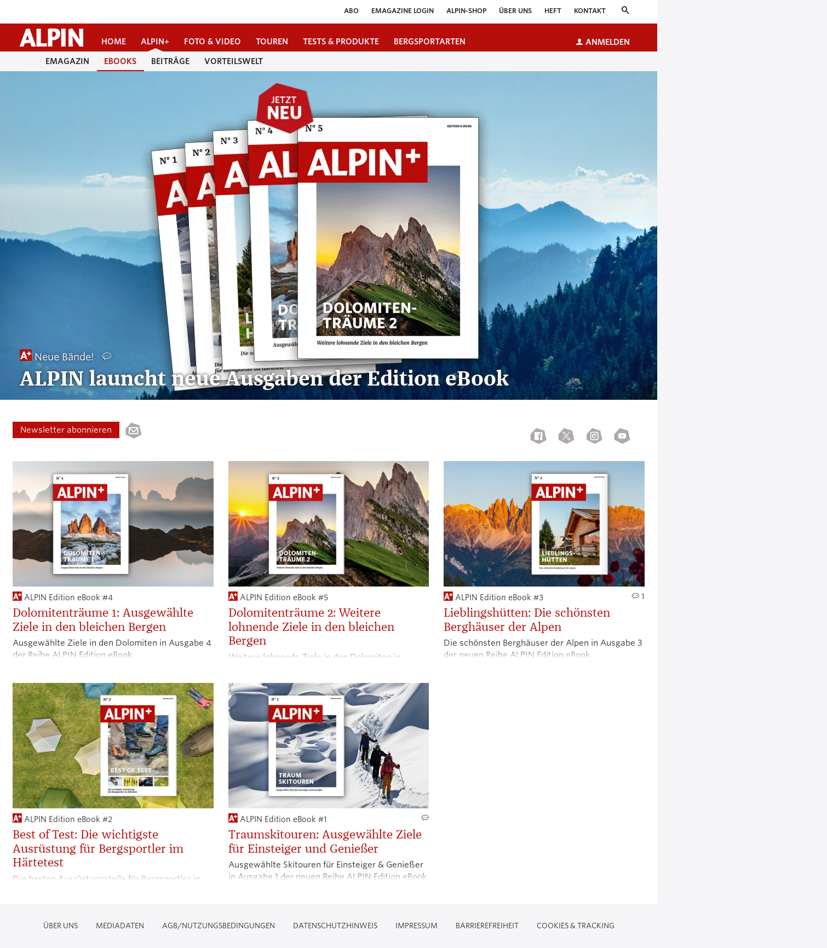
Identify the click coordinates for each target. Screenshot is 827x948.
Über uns (515, 11)
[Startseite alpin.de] (51, 37)
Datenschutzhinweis (335, 926)
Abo (351, 11)
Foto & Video (212, 41)
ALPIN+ (155, 41)
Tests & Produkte (341, 41)
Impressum (416, 926)
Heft (552, 11)
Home (113, 41)
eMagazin (67, 61)
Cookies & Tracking (575, 926)
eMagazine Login (402, 11)
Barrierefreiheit (487, 926)
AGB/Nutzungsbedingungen (218, 926)
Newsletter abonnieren (66, 430)
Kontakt (590, 11)
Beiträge (170, 61)
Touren (272, 41)
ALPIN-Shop (466, 11)
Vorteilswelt (233, 61)
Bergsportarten (430, 41)
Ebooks (120, 61)
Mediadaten (120, 926)
